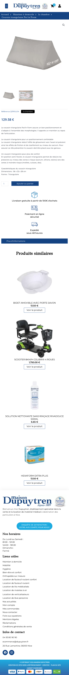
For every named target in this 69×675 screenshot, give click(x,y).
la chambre (45, 14)
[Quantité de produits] (4, 183)
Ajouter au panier (25, 183)
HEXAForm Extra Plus (34, 475)
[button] (6, 6)
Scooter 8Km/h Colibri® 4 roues (34, 359)
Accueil (6, 14)
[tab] (34, 241)
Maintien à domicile (24, 14)
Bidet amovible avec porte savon (34, 303)
